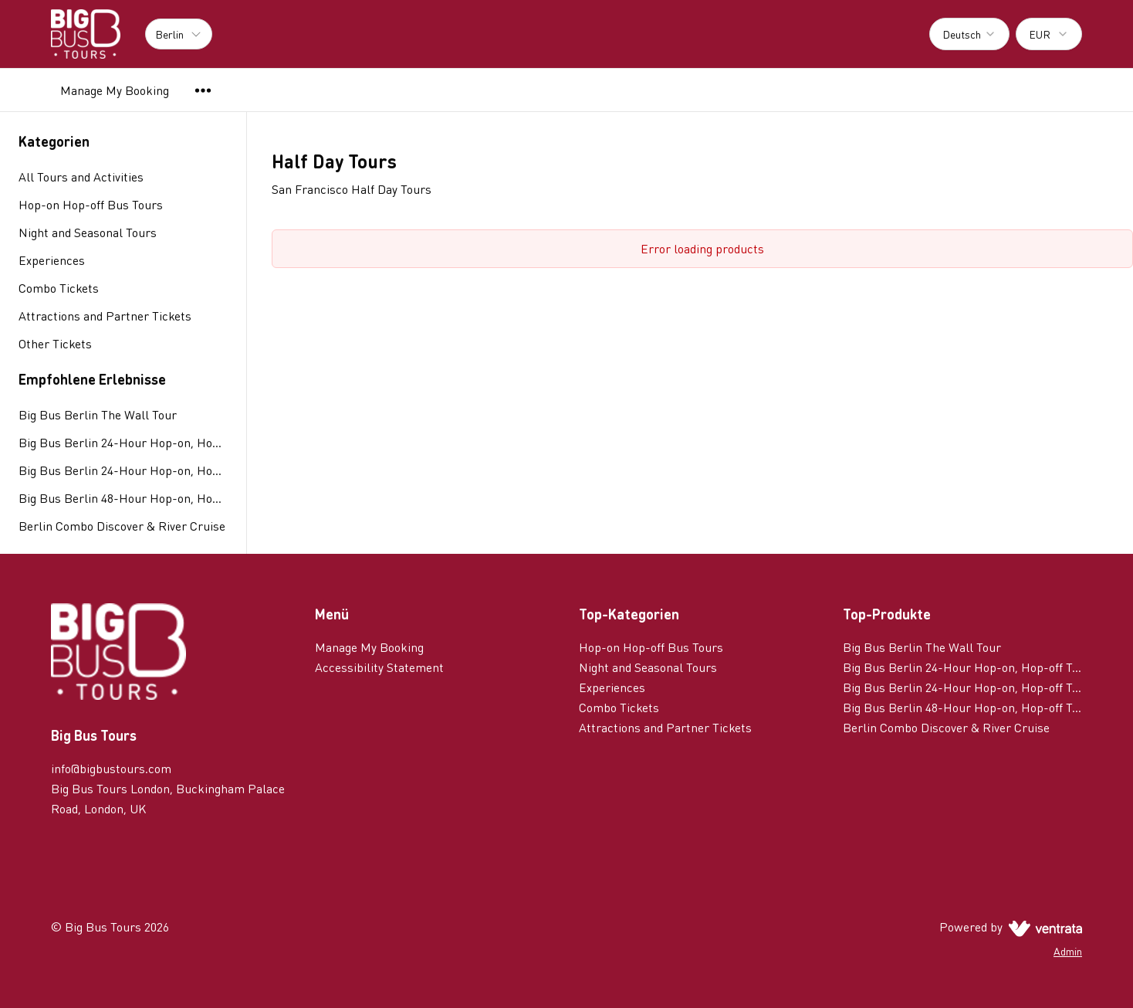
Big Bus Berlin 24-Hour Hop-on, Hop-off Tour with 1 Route (123, 442)
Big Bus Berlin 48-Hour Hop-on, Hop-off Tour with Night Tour (123, 498)
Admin (1068, 951)
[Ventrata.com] (1042, 926)
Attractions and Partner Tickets (665, 727)
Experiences (612, 687)
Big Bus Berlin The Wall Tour (98, 414)
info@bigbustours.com (111, 768)
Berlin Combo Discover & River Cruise (122, 526)
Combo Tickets (619, 707)
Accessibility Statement (379, 667)
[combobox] (969, 34)
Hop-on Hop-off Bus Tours (651, 647)
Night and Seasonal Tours (648, 667)
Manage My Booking (114, 90)
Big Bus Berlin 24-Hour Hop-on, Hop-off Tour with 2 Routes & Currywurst (123, 470)
